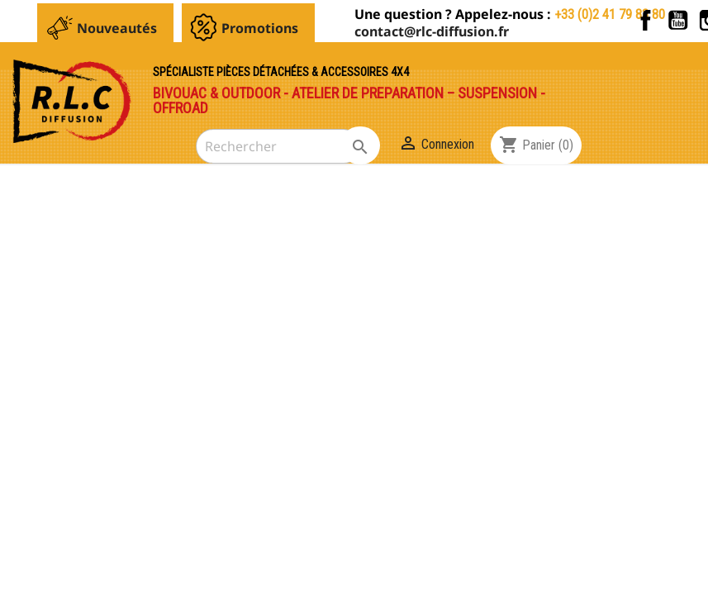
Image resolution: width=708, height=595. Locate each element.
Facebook (645, 20)
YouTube (677, 20)
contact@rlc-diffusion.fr (431, 31)
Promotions (259, 28)
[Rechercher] (278, 146)
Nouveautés (117, 28)
